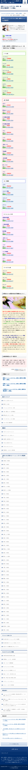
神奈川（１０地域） (7, 490)
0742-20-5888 (9, 74)
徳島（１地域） (6, 571)
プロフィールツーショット (8, 431)
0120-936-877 (9, 281)
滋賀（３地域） (6, 552)
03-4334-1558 (9, 227)
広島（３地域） (6, 585)
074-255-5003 (9, 255)
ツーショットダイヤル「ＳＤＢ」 (8, 13)
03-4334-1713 (9, 221)
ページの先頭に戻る (14, 744)
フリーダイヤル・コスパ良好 (9, 418)
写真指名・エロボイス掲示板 (9, 450)
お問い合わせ (15, 749)
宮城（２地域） (6, 471)
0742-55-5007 (9, 187)
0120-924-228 (9, 262)
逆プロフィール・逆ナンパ (8, 435)
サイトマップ (5, 753)
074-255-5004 (9, 147)
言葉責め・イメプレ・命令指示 (9, 659)
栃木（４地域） (6, 504)
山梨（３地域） (6, 527)
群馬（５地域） (6, 508)
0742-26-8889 (9, 60)
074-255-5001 (9, 161)
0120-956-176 (9, 288)
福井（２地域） (6, 523)
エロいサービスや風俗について (9, 670)
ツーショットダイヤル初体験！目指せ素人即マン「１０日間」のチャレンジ (14, 695)
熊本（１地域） (6, 615)
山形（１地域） (6, 479)
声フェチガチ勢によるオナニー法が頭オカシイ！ (12, 738)
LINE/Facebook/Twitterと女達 (9, 655)
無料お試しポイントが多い (8, 415)
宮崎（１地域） (6, 622)
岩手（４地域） (6, 468)
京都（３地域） (6, 538)
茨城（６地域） (6, 501)
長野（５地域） (6, 530)
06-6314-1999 (9, 168)
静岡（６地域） (6, 563)
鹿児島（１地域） (6, 626)
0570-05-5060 (9, 234)
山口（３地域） (6, 600)
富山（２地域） (6, 515)
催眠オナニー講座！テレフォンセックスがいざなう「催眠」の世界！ (14, 700)
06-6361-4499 (9, 208)
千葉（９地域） (6, 497)
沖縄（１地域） (6, 630)
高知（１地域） (6, 582)
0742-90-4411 (9, 94)
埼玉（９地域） (6, 493)
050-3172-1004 (10, 106)
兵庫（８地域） (6, 541)
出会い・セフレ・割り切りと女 (9, 674)
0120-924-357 (9, 274)
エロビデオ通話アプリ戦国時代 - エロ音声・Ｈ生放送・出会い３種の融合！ (14, 710)
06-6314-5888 (9, 194)
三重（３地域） (6, 567)
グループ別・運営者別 (7, 422)
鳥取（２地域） (6, 589)
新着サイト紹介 (6, 404)
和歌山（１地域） (6, 549)
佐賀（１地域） (6, 607)
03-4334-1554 (9, 120)
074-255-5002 (9, 154)
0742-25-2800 (9, 113)
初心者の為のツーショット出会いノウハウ (11, 642)
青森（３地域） (6, 464)
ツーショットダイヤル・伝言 (9, 407)
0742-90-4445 (9, 67)
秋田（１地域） (6, 475)
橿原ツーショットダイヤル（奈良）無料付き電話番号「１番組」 (14, 378)
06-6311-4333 (9, 87)
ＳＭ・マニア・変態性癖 (8, 663)
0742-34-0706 (9, 80)
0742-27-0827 (9, 248)
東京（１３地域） (6, 486)
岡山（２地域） (6, 596)
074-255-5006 (9, 141)
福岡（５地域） (6, 604)
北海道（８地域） (6, 460)
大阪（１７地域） (6, 534)
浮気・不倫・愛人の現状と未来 (9, 677)
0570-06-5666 (9, 201)
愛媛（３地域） (6, 578)
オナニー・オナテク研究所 (8, 685)
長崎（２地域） (6, 611)
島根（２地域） (6, 593)
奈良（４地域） (19, 13)
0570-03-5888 (9, 241)
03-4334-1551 (9, 127)
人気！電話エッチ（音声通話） (9, 411)
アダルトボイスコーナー (8, 446)
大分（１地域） (6, 619)
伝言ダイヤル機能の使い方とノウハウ (10, 646)
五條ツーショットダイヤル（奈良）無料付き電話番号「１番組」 (14, 384)
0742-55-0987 (9, 175)
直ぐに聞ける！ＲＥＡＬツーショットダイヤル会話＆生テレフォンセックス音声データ (14, 705)
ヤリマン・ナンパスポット (8, 681)
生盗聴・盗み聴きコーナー (8, 439)
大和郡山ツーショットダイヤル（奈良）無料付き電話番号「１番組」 (14, 390)
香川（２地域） (6, 574)
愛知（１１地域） (6, 556)
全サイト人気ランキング (8, 400)
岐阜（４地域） (6, 560)
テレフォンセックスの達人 (8, 666)
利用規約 (16, 369)
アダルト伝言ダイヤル (7, 442)
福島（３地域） (6, 482)
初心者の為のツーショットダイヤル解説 (11, 639)
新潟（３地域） (6, 512)
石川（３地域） (6, 519)
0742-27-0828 (9, 134)
